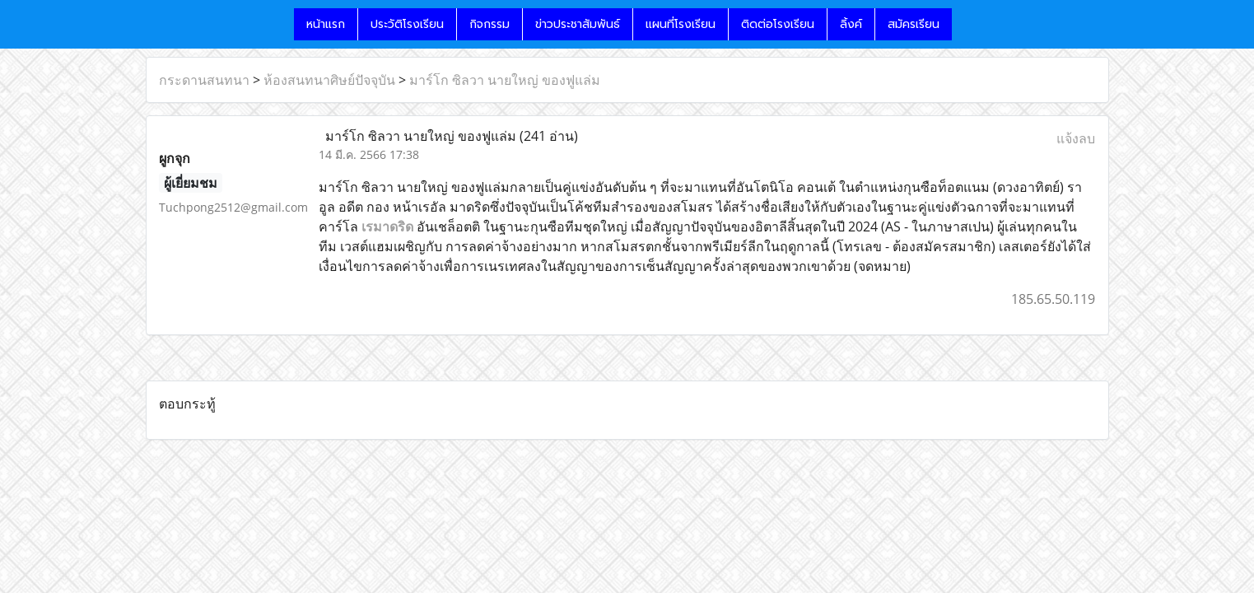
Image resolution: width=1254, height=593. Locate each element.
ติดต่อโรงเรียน (777, 24)
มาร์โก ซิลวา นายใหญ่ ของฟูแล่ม (504, 80)
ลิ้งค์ (851, 24)
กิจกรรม (489, 24)
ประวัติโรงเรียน (407, 24)
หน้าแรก (325, 24)
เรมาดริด (387, 226)
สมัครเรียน (913, 24)
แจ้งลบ (1075, 138)
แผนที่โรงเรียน (681, 24)
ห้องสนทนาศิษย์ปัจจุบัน (329, 80)
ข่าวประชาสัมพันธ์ (577, 24)
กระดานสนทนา (204, 80)
